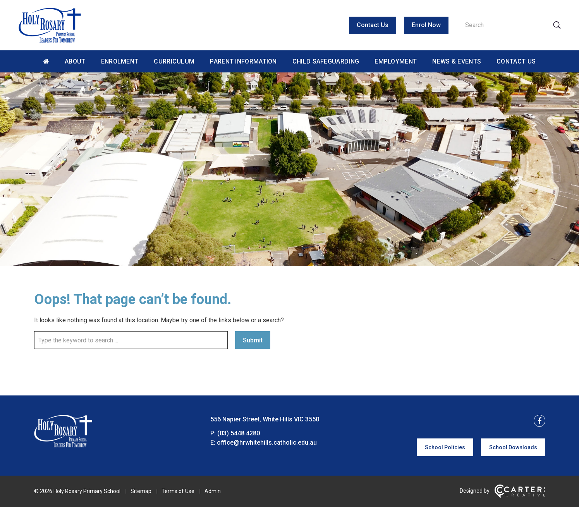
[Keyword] (504, 25)
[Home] (63, 445)
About (75, 61)
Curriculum (174, 61)
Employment (396, 61)
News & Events (456, 61)
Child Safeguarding (325, 61)
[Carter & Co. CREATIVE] (520, 496)
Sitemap (141, 491)
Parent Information (243, 61)
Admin (212, 491)
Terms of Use (178, 491)
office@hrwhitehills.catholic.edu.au (267, 442)
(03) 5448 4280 (238, 433)
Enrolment (120, 61)
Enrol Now (426, 25)
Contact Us (372, 25)
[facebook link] (537, 421)
